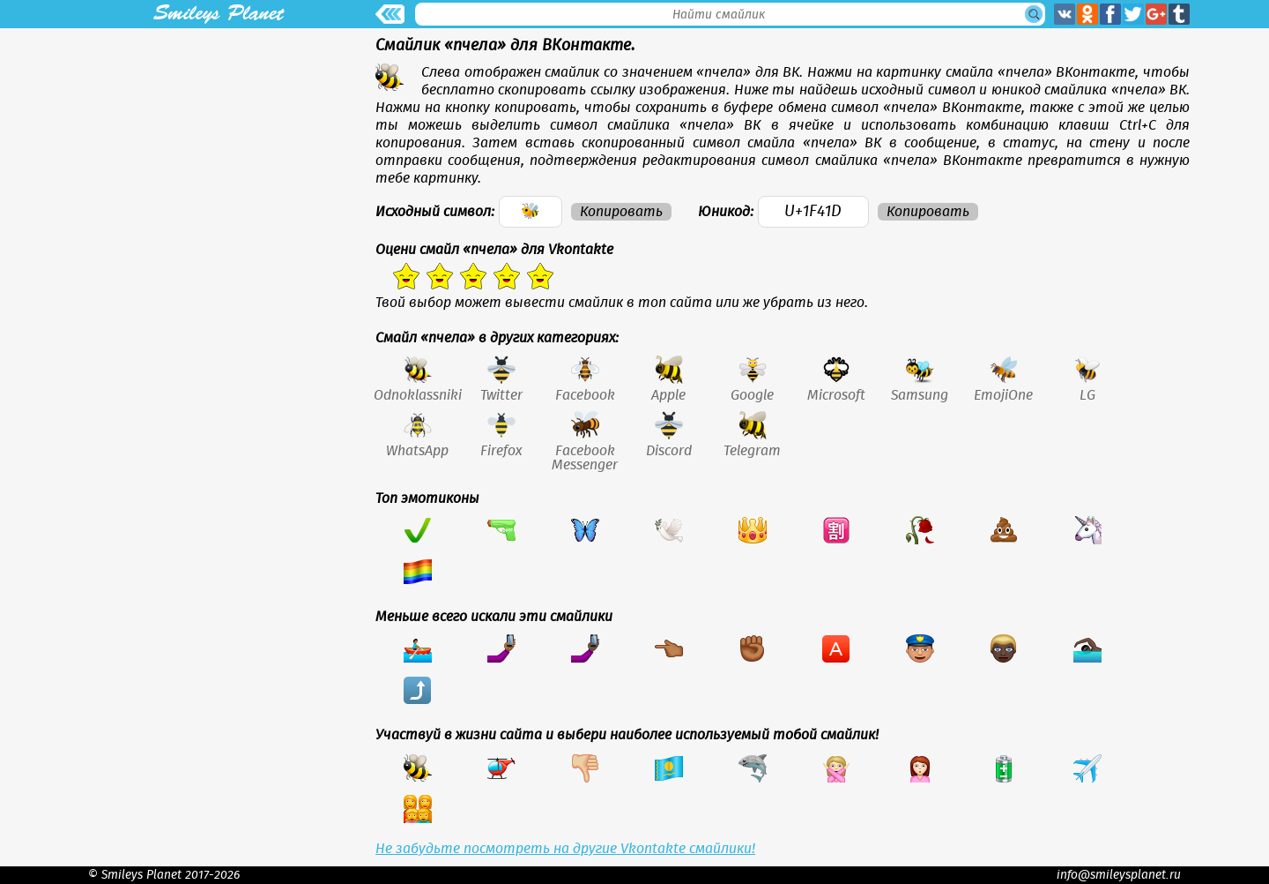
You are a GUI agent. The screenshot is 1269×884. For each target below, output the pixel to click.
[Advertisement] (218, 151)
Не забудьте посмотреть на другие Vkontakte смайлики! (565, 849)
